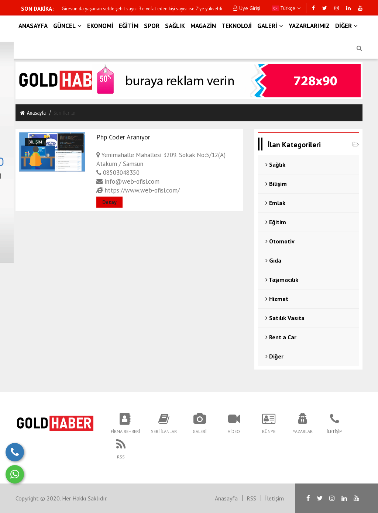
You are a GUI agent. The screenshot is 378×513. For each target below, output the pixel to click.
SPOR (151, 26)
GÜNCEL (67, 26)
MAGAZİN (203, 26)
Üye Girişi (246, 8)
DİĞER (346, 26)
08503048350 (118, 173)
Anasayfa (32, 113)
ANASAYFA (33, 26)
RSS (251, 498)
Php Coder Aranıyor (123, 137)
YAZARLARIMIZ (309, 26)
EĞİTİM (128, 26)
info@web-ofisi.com (127, 181)
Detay (109, 202)
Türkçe (286, 8)
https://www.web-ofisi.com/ (138, 190)
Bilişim (35, 142)
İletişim (274, 498)
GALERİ (270, 26)
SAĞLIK (175, 26)
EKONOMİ (100, 26)
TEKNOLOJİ (236, 26)
